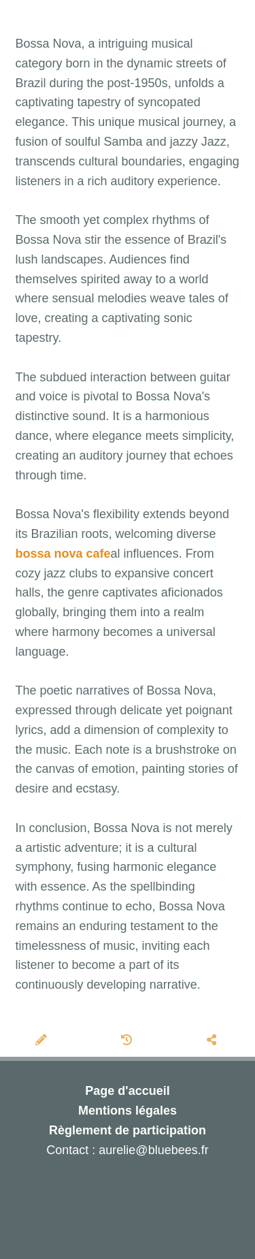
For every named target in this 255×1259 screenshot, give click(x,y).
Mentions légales (127, 1110)
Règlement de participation (127, 1130)
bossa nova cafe (63, 553)
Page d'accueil (127, 1091)
